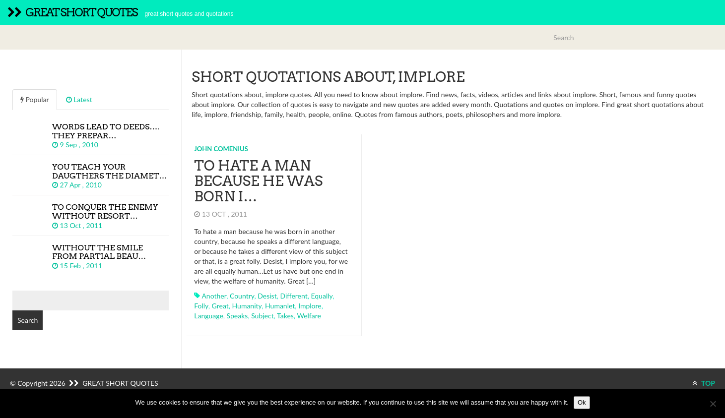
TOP (703, 383)
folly (201, 305)
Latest (79, 99)
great (220, 305)
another (213, 296)
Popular (34, 99)
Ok (582, 402)
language (208, 315)
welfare (309, 315)
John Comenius (221, 149)
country (242, 296)
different (293, 296)
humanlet (280, 305)
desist (267, 296)
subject (262, 315)
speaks (237, 315)
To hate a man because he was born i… (258, 181)
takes (285, 315)
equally (321, 296)
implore (310, 305)
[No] (713, 404)
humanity (247, 305)
